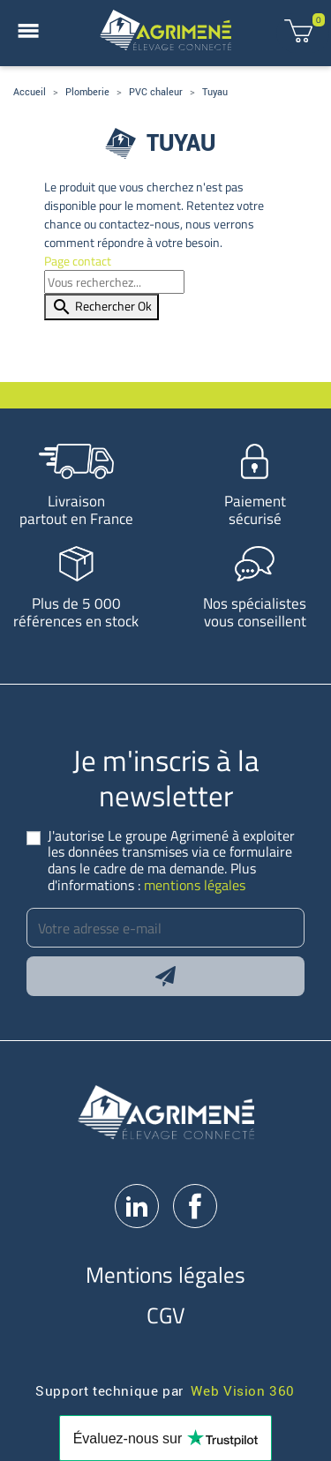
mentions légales (194, 884)
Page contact (77, 260)
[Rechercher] (114, 282)
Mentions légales (165, 1274)
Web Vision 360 (243, 1389)
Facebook (195, 1206)
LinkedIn (137, 1206)
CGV (166, 1315)
